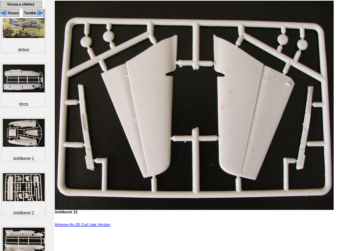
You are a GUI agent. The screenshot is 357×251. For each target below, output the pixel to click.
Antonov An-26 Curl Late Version (83, 224)
